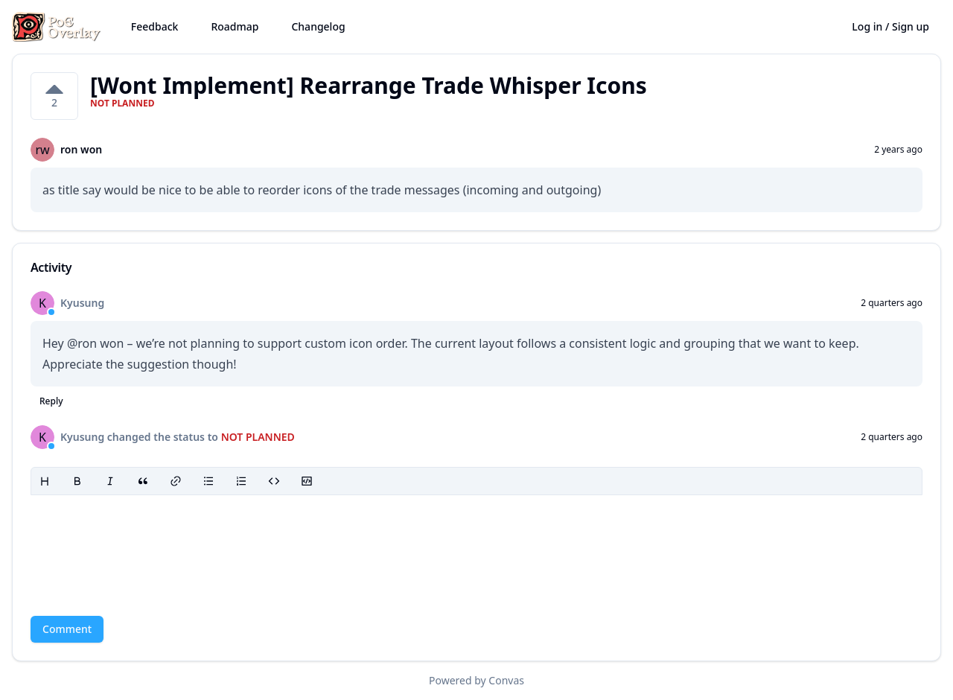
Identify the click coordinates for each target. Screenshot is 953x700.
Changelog (318, 26)
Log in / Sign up (890, 26)
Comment (67, 629)
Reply (51, 401)
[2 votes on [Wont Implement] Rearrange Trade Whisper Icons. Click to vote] (54, 96)
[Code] (274, 481)
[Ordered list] (241, 481)
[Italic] (110, 481)
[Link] (175, 481)
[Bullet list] (208, 481)
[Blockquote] (143, 481)
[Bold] (77, 481)
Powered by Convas (476, 680)
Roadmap (234, 26)
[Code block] (306, 481)
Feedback (155, 26)
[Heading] (44, 481)
